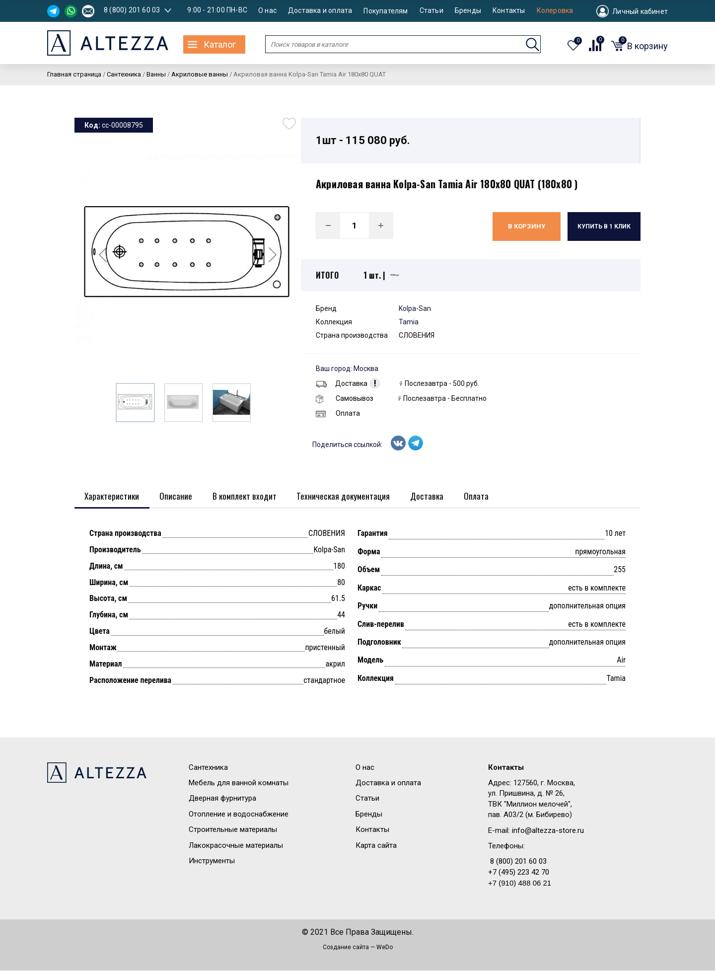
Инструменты (212, 861)
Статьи (431, 10)
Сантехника (208, 767)
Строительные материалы (233, 830)
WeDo (384, 947)
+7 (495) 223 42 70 (518, 872)
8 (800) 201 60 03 (132, 10)
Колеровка (555, 10)
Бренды (468, 10)
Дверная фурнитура (222, 799)
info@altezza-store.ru (548, 830)
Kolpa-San (415, 308)
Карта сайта (376, 845)
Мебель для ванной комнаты (238, 783)
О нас (267, 10)
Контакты (509, 10)
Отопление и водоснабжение (238, 814)
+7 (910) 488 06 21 (519, 884)
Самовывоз (344, 398)
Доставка (341, 383)
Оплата (338, 413)
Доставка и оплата (320, 10)
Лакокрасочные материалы (236, 845)
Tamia (409, 322)
